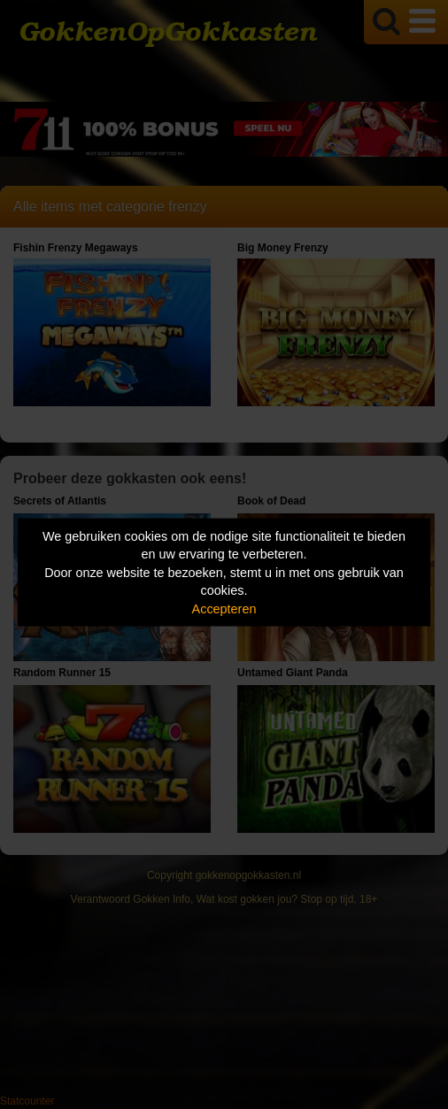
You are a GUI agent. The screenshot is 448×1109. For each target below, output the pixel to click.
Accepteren (224, 608)
